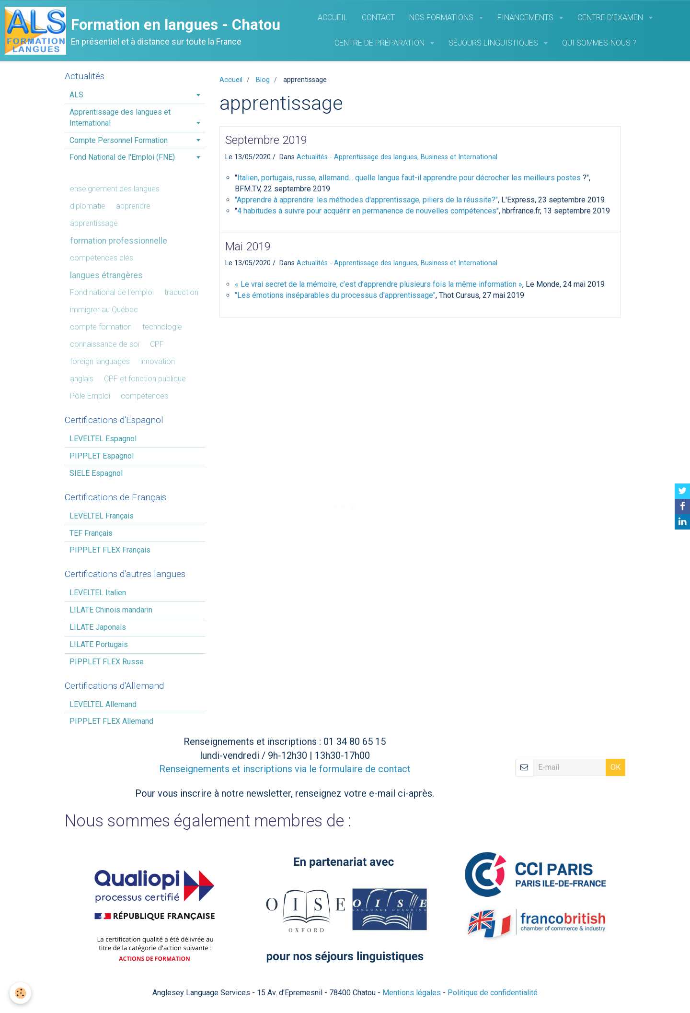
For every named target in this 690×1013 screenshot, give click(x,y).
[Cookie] (20, 993)
